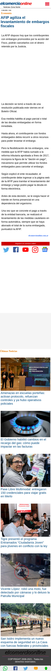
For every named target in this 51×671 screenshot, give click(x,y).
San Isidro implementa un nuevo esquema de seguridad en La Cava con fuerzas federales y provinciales (24, 642)
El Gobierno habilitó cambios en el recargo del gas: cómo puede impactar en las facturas (23, 443)
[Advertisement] (25, 75)
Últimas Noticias (8, 351)
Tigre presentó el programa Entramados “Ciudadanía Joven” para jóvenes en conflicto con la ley (24, 542)
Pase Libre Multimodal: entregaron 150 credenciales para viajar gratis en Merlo (23, 493)
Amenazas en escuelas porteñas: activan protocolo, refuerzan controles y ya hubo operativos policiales (23, 398)
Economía (6, 13)
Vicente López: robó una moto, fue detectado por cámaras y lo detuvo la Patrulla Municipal (25, 592)
